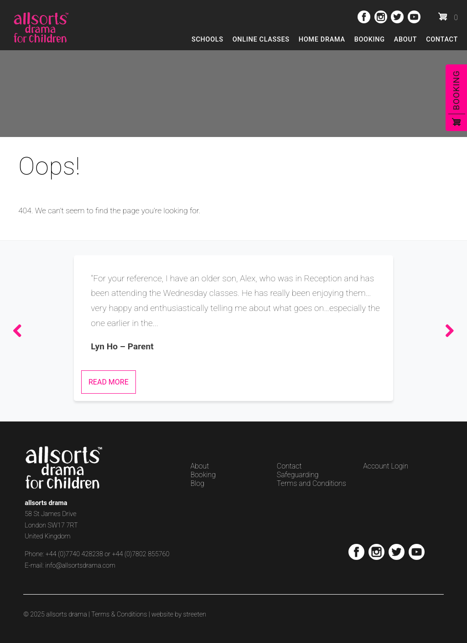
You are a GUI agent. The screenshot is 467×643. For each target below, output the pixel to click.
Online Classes (261, 39)
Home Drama (322, 39)
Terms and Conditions (311, 483)
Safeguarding (298, 474)
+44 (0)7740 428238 (74, 554)
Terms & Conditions (119, 614)
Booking (369, 39)
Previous (20, 331)
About (405, 39)
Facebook (364, 17)
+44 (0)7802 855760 (140, 554)
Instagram (380, 17)
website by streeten (178, 614)
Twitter (397, 17)
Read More (108, 382)
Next (447, 331)
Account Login (385, 466)
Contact (442, 39)
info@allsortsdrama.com (80, 565)
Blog (197, 483)
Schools (207, 39)
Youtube (414, 17)
